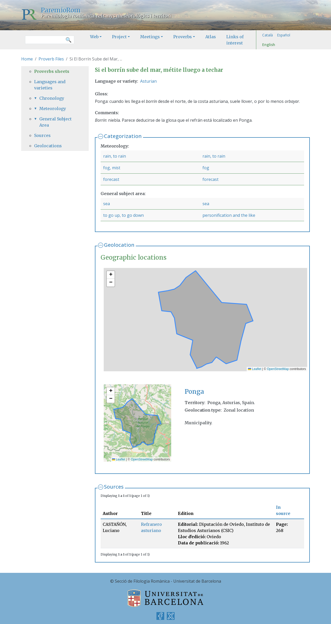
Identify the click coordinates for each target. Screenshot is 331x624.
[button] (111, 275)
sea (106, 203)
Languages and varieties (49, 84)
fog (205, 168)
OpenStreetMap (278, 369)
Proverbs (182, 36)
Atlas (210, 36)
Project (119, 36)
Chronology (51, 98)
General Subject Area (55, 122)
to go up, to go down (123, 215)
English (268, 44)
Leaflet (254, 369)
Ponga (194, 392)
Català (267, 35)
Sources (114, 486)
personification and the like (228, 215)
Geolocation (119, 244)
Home (27, 59)
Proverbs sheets (51, 71)
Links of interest (235, 39)
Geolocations (48, 145)
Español (283, 35)
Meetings (150, 36)
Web (94, 36)
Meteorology (52, 108)
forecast (111, 179)
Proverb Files (51, 59)
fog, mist (111, 168)
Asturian (148, 81)
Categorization (123, 136)
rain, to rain (114, 156)
